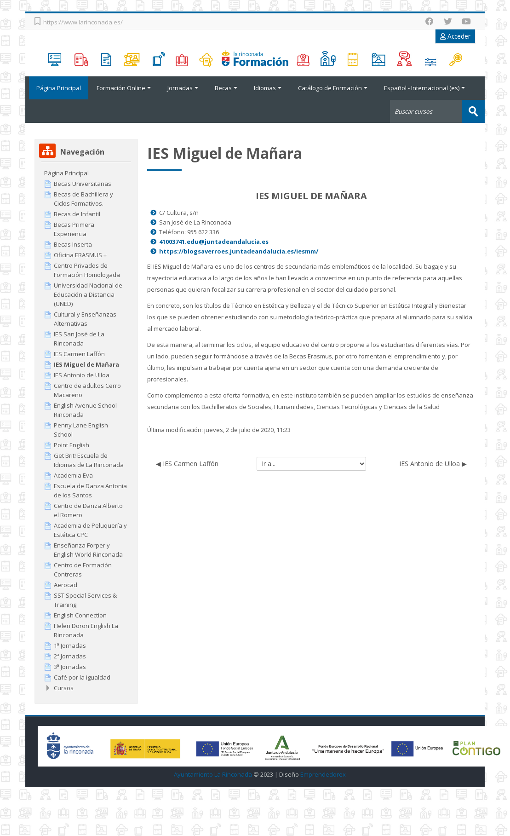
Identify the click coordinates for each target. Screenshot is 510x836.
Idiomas (267, 88)
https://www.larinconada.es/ (83, 22)
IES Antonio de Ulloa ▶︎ (433, 463)
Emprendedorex (323, 774)
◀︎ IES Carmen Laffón (187, 463)
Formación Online (124, 88)
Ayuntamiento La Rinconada (213, 774)
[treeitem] (86, 172)
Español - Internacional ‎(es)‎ (424, 88)
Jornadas (182, 88)
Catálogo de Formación (332, 88)
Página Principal (56, 88)
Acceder (455, 36)
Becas (226, 88)
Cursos (64, 687)
